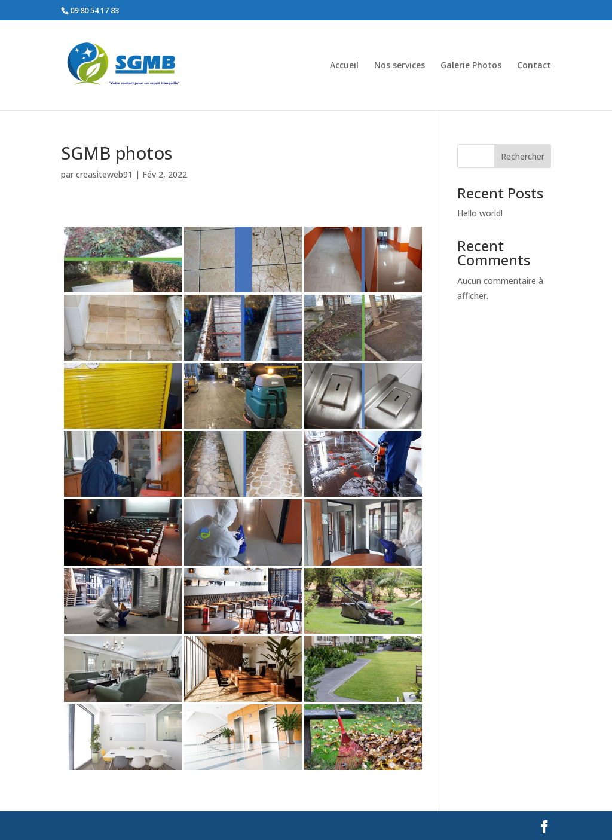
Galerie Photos (470, 66)
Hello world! (480, 213)
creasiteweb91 (104, 174)
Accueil (344, 66)
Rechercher (522, 156)
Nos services (399, 66)
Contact (534, 66)
